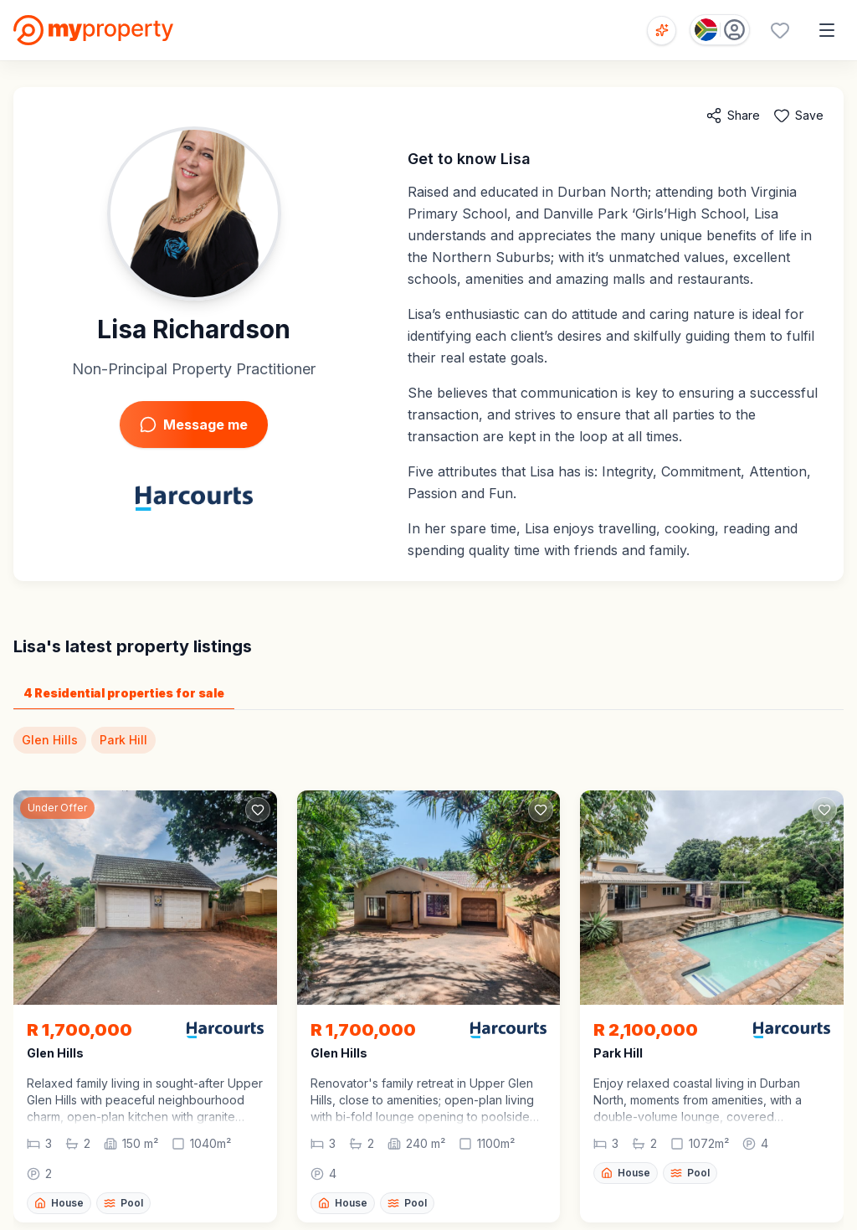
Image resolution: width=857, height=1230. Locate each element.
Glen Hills (50, 740)
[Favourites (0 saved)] (780, 30)
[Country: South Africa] (720, 29)
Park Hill (123, 740)
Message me (194, 424)
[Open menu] (827, 30)
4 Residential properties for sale (123, 693)
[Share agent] (733, 115)
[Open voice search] (661, 30)
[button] (145, 1100)
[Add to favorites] (798, 115)
